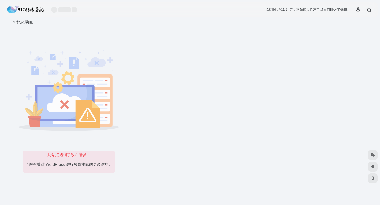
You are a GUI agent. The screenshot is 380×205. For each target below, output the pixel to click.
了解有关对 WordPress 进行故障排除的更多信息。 (68, 164)
